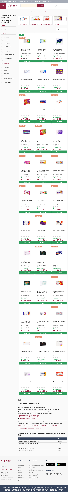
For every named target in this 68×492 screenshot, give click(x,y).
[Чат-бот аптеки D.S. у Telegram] (57, 471)
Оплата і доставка (34, 1)
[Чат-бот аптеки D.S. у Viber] (60, 471)
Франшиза (20, 1)
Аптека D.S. (3, 11)
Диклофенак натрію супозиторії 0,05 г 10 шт (29, 412)
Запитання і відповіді (33, 471)
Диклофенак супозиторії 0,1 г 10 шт (27, 415)
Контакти (20, 471)
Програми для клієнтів (6, 1)
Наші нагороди (21, 462)
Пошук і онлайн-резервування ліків (36, 462)
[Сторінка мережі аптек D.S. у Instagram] (51, 471)
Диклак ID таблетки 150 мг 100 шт (27, 424)
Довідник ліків (32, 476)
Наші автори (20, 469)
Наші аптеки (26, 1)
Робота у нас (14, 1)
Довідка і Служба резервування (36, 467)
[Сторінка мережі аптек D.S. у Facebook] (47, 471)
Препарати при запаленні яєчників (24, 11)
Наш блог (31, 460)
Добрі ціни (44, 1)
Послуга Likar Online (33, 474)
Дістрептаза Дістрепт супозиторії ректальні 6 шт (30, 425)
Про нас (19, 460)
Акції (40, 1)
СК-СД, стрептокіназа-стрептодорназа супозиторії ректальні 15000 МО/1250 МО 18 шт (38, 422)
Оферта (19, 477)
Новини (19, 464)
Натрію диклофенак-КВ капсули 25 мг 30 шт (29, 413)
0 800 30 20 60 (6, 466)
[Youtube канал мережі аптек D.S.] (54, 471)
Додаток (31, 469)
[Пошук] (39, 6)
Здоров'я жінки (11, 11)
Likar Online (49, 1)
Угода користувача (22, 476)
